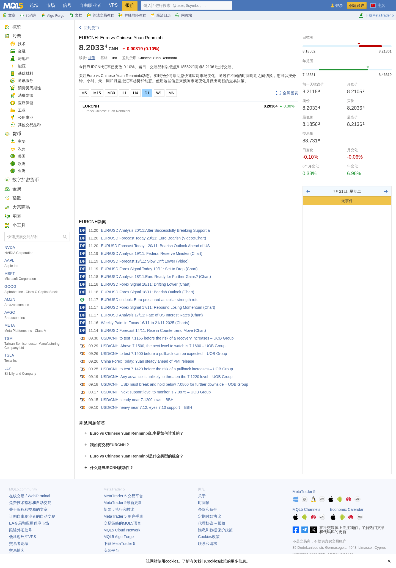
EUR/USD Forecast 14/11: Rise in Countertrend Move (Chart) (153, 330)
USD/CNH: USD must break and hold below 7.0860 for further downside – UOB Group (174, 384)
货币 (12, 133)
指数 (12, 197)
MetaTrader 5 (304, 491)
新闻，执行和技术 (119, 509)
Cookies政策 (209, 536)
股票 (12, 36)
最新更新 (123, 502)
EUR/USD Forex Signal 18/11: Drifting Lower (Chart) (146, 284)
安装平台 (111, 550)
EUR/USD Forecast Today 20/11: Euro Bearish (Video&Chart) (153, 238)
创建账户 (356, 5)
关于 (202, 496)
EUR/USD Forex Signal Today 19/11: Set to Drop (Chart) (149, 269)
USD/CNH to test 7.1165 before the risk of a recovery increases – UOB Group (167, 338)
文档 (75, 15)
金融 (18, 51)
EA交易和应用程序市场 (29, 523)
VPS (113, 5)
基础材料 (21, 73)
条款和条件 (207, 509)
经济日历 (160, 15)
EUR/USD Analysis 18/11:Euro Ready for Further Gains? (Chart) (156, 276)
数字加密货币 (21, 179)
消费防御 (21, 95)
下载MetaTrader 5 (376, 15)
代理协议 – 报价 (212, 523)
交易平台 (123, 496)
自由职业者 (90, 5)
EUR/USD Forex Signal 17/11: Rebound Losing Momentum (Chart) (158, 307)
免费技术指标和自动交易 (30, 502)
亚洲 (18, 171)
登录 (339, 6)
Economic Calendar (347, 509)
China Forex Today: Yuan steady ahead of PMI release (147, 361)
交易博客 (16, 550)
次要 (18, 149)
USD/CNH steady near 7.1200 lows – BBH (137, 400)
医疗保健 (21, 103)
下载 (119, 543)
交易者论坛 (18, 543)
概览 (12, 27)
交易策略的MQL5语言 (122, 523)
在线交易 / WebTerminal (29, 496)
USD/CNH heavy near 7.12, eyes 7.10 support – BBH (146, 407)
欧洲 (18, 163)
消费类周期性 (25, 88)
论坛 (34, 5)
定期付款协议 (209, 516)
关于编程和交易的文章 (28, 509)
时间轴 (204, 502)
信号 (67, 5)
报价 (129, 5)
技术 (18, 44)
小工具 (15, 225)
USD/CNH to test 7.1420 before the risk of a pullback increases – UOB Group (167, 369)
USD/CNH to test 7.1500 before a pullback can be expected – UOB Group (164, 353)
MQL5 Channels (306, 509)
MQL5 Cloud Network (122, 530)
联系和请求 (207, 543)
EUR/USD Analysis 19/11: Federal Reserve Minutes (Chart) (151, 253)
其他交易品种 (25, 125)
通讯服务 (21, 80)
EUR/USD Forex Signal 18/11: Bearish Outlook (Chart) (147, 292)
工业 (18, 110)
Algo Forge (53, 15)
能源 (18, 66)
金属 (12, 188)
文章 (8, 15)
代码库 (28, 15)
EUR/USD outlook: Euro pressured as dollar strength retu (150, 299)
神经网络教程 (132, 15)
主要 (18, 141)
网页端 (183, 15)
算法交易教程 (100, 15)
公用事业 (21, 117)
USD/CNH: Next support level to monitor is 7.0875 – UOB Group (156, 392)
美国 (18, 156)
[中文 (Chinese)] (377, 5)
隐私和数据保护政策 (215, 530)
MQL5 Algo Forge (119, 536)
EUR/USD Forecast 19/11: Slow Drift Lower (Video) (145, 261)
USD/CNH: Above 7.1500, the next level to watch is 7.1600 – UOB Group (163, 346)
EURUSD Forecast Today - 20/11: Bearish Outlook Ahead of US (155, 246)
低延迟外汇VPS (22, 536)
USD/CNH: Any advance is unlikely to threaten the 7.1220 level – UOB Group (167, 376)
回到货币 (91, 28)
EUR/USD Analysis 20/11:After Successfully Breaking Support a (155, 230)
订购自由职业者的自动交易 (32, 516)
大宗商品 (17, 207)
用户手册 (123, 516)
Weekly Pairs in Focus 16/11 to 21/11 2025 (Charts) (145, 323)
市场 (50, 5)
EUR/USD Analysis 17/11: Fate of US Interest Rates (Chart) (152, 315)
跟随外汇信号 (20, 530)
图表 (12, 216)
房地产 (19, 58)
